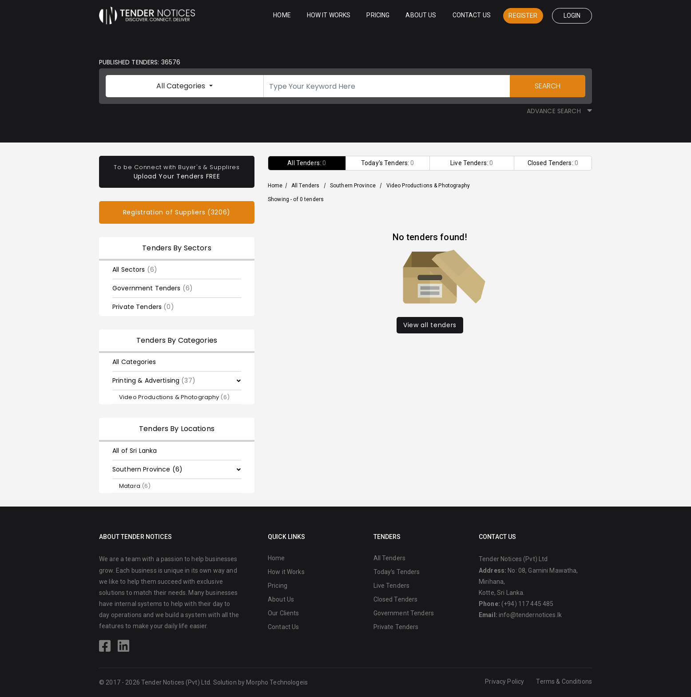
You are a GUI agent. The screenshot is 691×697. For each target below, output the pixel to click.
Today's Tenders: (387, 162)
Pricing (377, 15)
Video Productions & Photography (174, 397)
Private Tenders (143, 306)
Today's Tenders (396, 571)
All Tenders (305, 185)
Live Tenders (391, 585)
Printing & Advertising (153, 380)
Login (572, 15)
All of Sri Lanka (134, 450)
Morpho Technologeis (277, 682)
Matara (135, 486)
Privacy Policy (504, 681)
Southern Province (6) (147, 469)
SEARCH (547, 86)
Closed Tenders (395, 599)
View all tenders (430, 325)
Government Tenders (152, 288)
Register (522, 15)
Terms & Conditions (564, 681)
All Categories (181, 86)
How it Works (329, 15)
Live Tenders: (471, 162)
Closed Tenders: (553, 162)
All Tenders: (306, 162)
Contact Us (472, 15)
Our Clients (283, 613)
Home (282, 15)
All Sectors (134, 269)
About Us (420, 15)
